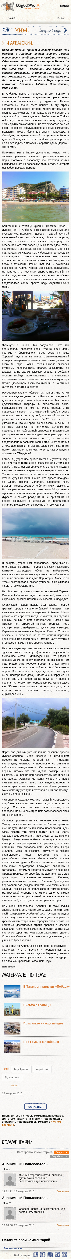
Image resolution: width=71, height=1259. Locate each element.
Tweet (14, 1085)
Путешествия (12, 1077)
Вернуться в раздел (50, 30)
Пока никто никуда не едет (43, 1023)
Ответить (63, 1191)
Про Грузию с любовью (41, 1041)
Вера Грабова (21, 1069)
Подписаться (35, 1106)
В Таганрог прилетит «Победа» (46, 986)
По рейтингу (58, 1156)
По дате (60, 1152)
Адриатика (42, 1069)
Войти (60, 18)
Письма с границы (37, 1005)
